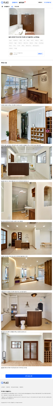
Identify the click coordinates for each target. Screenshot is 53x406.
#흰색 (41, 40)
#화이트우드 (28, 45)
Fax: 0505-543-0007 (46, 393)
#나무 (19, 45)
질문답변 (22, 2)
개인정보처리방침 (14, 387)
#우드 (14, 45)
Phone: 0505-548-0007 (36, 393)
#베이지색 (26, 43)
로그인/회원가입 (47, 2)
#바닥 (32, 40)
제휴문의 (40, 2)
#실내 (10, 40)
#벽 (24, 40)
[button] (50, 67)
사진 (12, 6)
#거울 (15, 48)
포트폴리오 (7, 6)
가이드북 (16, 6)
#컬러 (15, 43)
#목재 (23, 45)
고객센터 (3, 387)
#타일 (36, 43)
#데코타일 (41, 43)
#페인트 (31, 43)
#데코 (10, 45)
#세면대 (10, 48)
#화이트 (37, 40)
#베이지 (20, 43)
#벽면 (28, 40)
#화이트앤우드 (36, 45)
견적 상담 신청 (28, 376)
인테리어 (14, 2)
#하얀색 (10, 43)
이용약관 (8, 387)
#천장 (20, 40)
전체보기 (40, 53)
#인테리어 (15, 40)
